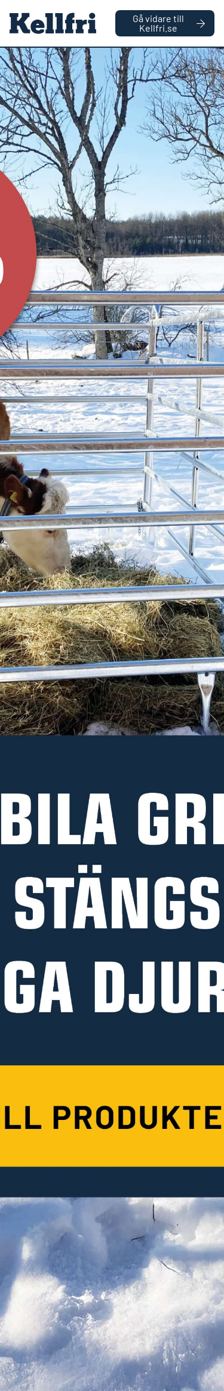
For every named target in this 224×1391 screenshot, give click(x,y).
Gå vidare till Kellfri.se (169, 23)
